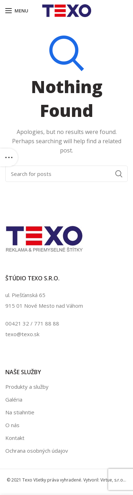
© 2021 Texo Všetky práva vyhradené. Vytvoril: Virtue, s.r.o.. (66, 480)
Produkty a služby (27, 386)
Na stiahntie (19, 412)
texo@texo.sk (22, 334)
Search (119, 174)
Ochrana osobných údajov (36, 450)
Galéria (13, 399)
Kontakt (14, 437)
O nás (12, 425)
